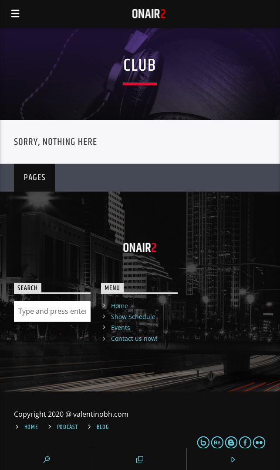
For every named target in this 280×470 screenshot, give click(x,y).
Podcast (67, 427)
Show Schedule (133, 316)
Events (120, 327)
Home (119, 306)
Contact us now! (134, 338)
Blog (103, 427)
